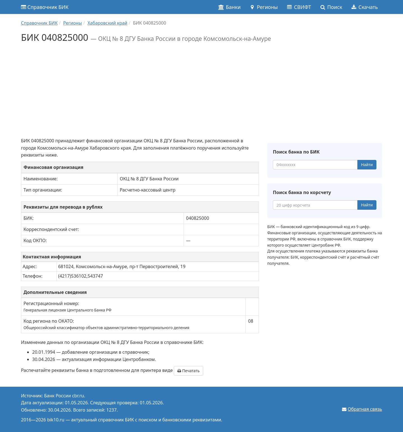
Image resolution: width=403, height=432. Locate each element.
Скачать (364, 7)
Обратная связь (365, 409)
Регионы (263, 7)
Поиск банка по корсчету (302, 192)
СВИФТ (298, 7)
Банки (229, 7)
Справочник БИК (45, 7)
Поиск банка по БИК (296, 152)
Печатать (188, 370)
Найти (367, 164)
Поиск (331, 7)
